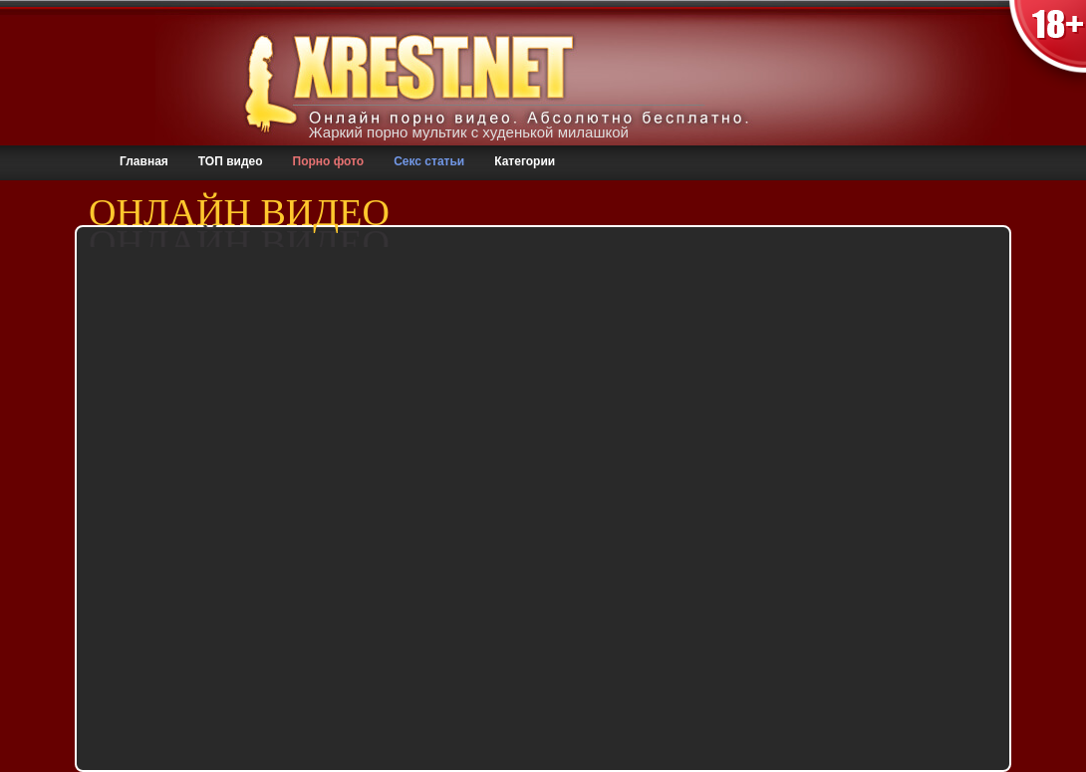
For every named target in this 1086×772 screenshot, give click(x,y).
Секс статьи (429, 161)
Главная (144, 161)
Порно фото (329, 161)
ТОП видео (230, 161)
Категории (524, 161)
